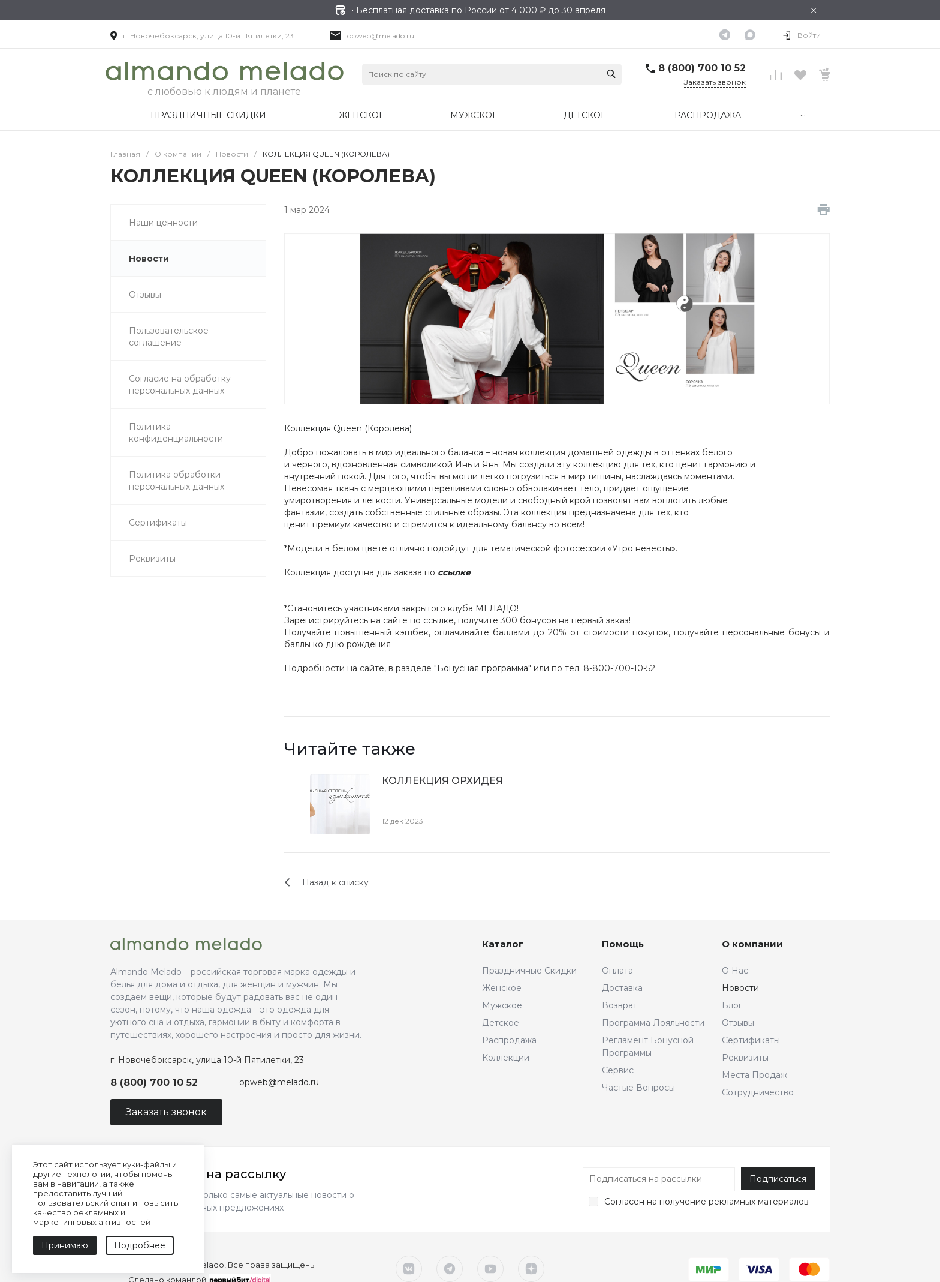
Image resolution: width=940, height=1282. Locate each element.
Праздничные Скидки (529, 970)
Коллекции (505, 1057)
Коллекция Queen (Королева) (348, 428)
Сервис (618, 1070)
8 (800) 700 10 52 (702, 68)
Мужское (502, 1005)
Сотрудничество (758, 1092)
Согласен (624, 1201)
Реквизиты (745, 1057)
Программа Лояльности (653, 1022)
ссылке (438, 620)
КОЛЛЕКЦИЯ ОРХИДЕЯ (442, 780)
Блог (732, 1005)
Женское (502, 988)
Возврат (619, 1005)
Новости (740, 988)
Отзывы (738, 1022)
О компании (752, 944)
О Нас (735, 970)
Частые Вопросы (638, 1087)
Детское (500, 1022)
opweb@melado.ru (380, 35)
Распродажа (509, 1040)
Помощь (623, 944)
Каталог (502, 944)
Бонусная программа (482, 668)
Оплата (617, 970)
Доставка (622, 988)
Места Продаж (754, 1075)
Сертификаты (751, 1040)
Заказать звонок (715, 81)
